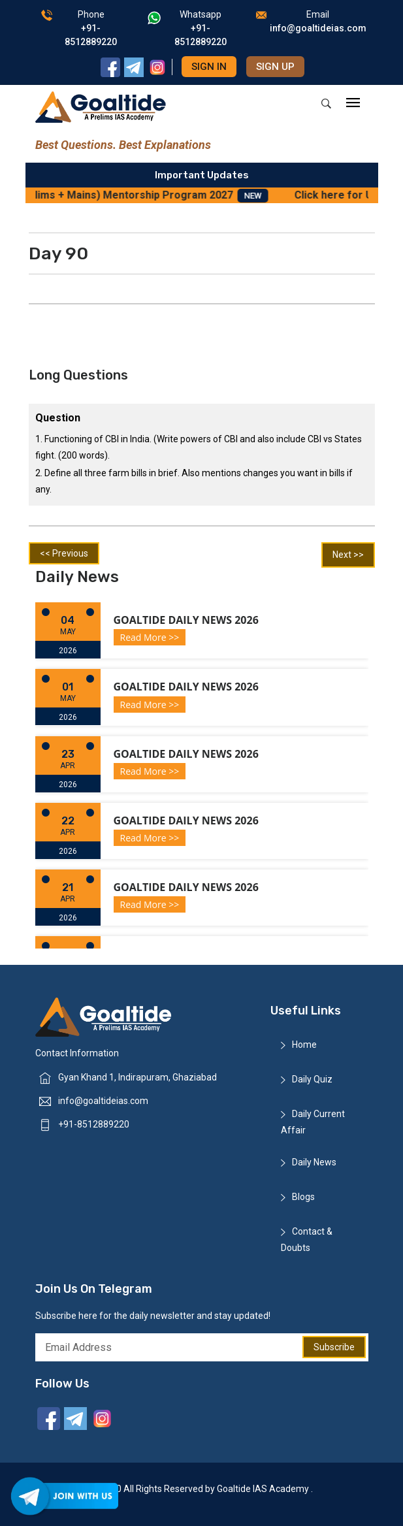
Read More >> (150, 637)
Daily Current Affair (313, 1122)
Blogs (303, 1197)
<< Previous (64, 553)
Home (304, 1044)
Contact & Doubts (306, 1239)
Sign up (275, 67)
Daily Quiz (312, 1079)
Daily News (314, 1162)
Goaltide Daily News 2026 (186, 620)
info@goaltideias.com (103, 1101)
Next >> (348, 554)
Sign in (209, 67)
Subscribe (334, 1347)
